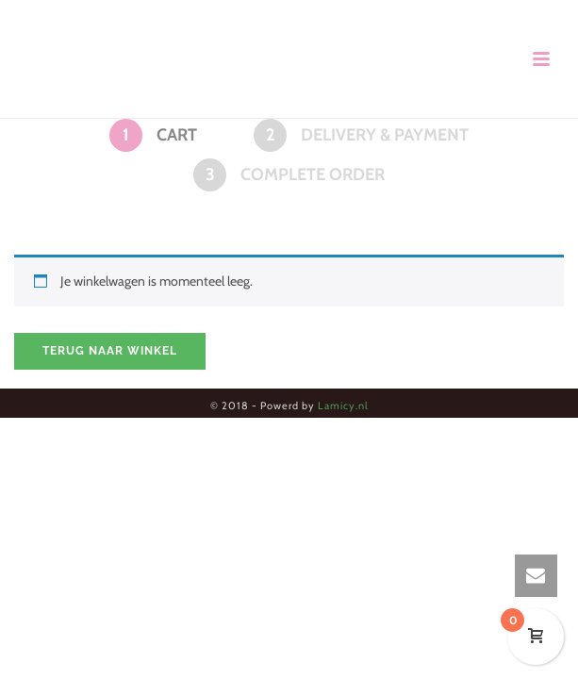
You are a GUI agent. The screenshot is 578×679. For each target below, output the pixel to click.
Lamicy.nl (343, 405)
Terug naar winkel (109, 350)
